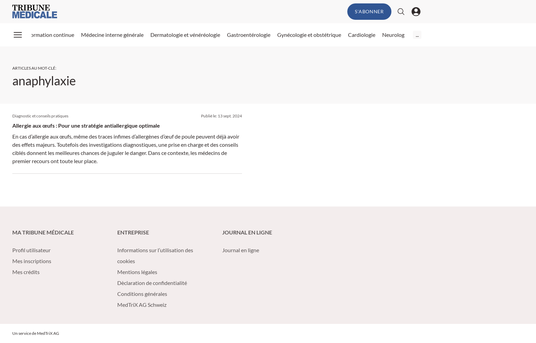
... (417, 34)
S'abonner (369, 11)
